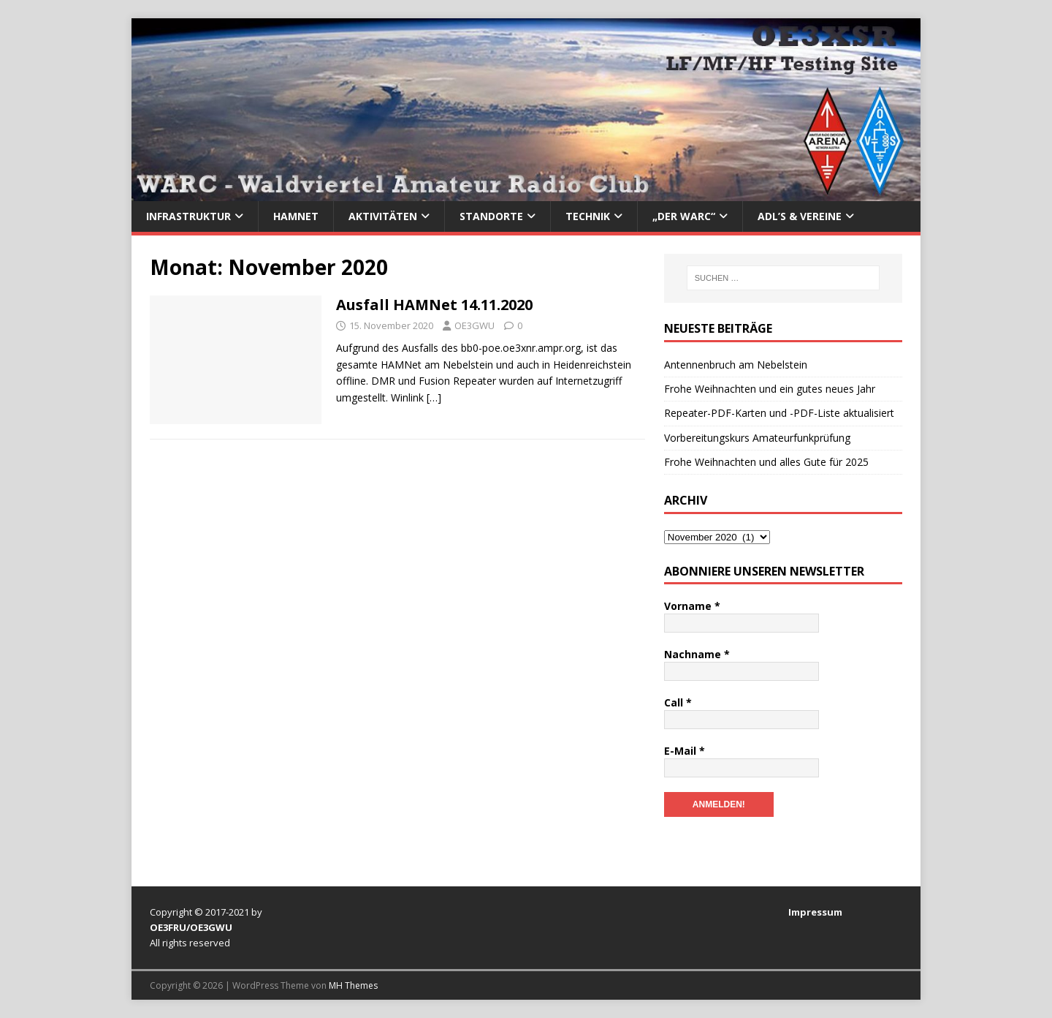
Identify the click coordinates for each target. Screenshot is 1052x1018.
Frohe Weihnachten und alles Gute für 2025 (766, 462)
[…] (434, 397)
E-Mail (684, 751)
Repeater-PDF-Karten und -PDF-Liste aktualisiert (779, 413)
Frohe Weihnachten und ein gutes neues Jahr (769, 389)
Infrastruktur (188, 216)
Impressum (815, 912)
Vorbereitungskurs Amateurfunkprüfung (757, 438)
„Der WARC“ (683, 216)
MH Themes (353, 985)
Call (678, 702)
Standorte (491, 216)
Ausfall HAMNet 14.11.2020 (434, 304)
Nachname (697, 654)
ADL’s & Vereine (800, 216)
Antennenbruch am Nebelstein (735, 365)
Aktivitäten (382, 216)
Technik (587, 216)
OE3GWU (474, 325)
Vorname (692, 606)
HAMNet (296, 216)
